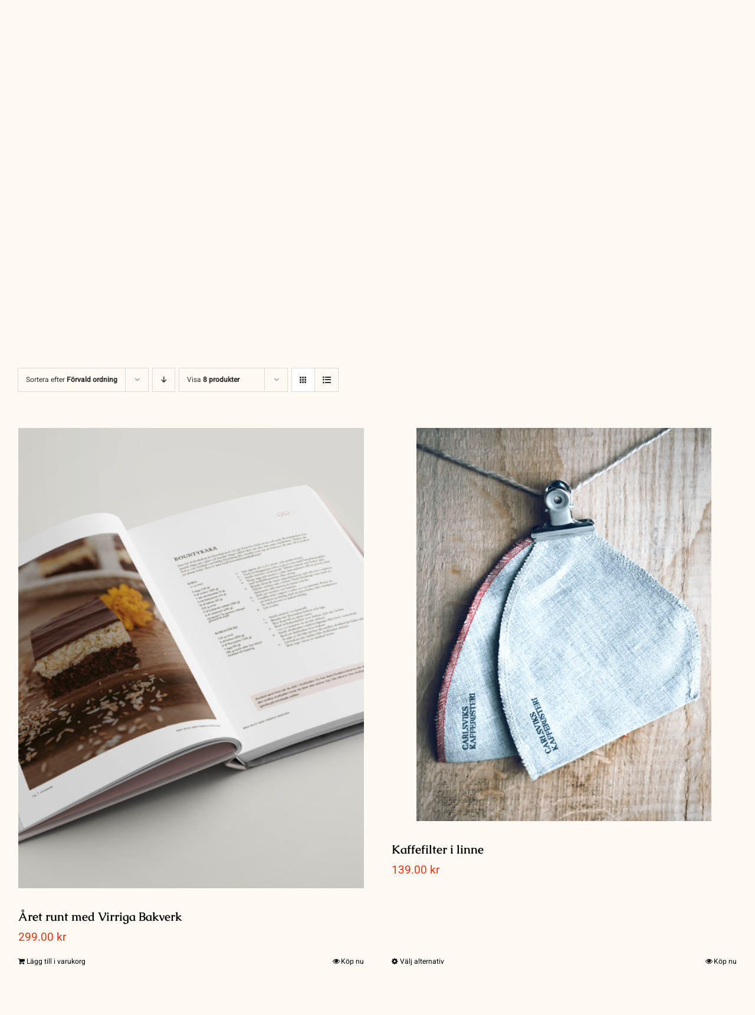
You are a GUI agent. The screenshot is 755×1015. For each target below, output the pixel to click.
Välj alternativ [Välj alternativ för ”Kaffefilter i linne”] (422, 961)
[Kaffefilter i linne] (564, 624)
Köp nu (352, 961)
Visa (213, 379)
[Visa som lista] (326, 379)
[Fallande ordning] (163, 380)
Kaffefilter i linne (438, 849)
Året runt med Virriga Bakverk (100, 916)
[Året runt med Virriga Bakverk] (191, 658)
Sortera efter (71, 379)
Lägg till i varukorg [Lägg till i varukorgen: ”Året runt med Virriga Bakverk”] (56, 961)
